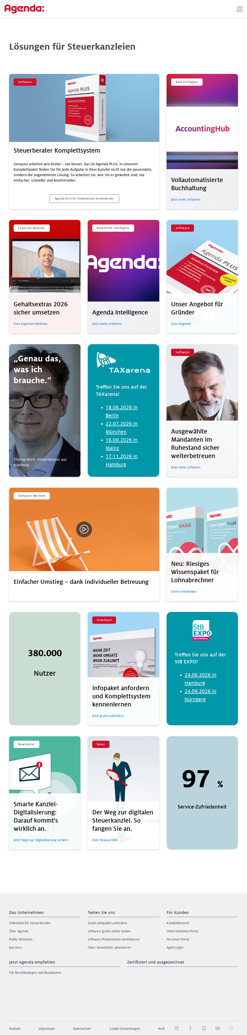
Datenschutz (82, 1028)
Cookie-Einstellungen (124, 1028)
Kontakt (14, 1028)
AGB (161, 1028)
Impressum (47, 1028)
